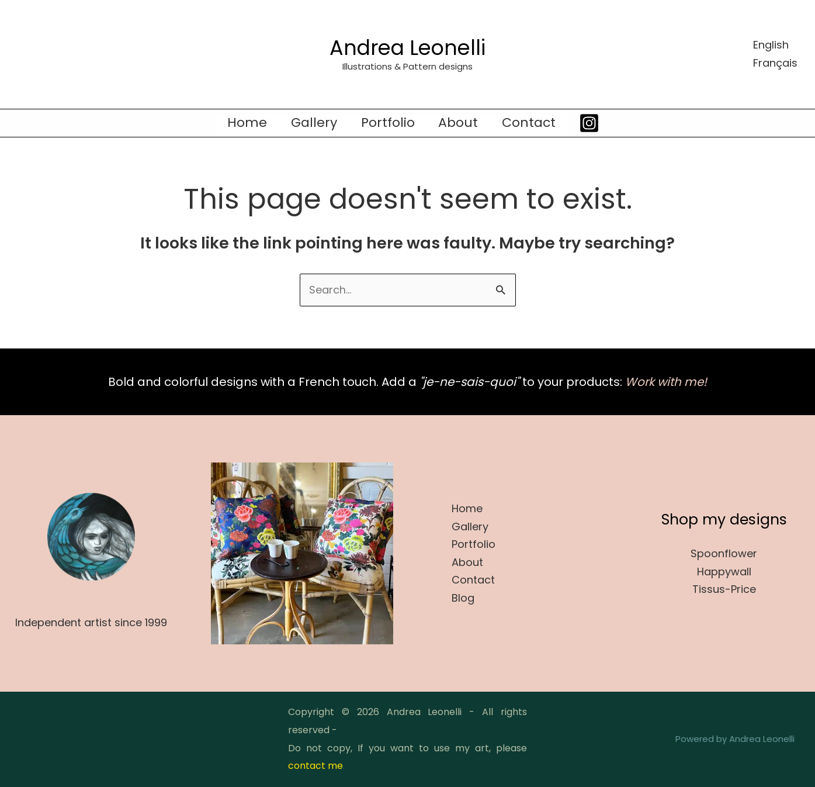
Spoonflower (724, 553)
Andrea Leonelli (407, 47)
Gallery (312, 123)
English (771, 44)
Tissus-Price (724, 589)
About (460, 123)
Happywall (724, 571)
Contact (533, 123)
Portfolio (388, 123)
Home (243, 123)
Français (775, 63)
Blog (463, 598)
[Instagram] (594, 123)
